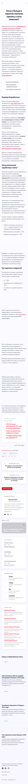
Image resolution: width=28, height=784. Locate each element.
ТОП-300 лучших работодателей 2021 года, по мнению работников (14, 426)
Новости (5, 453)
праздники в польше (10, 618)
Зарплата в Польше (9, 610)
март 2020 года (15, 103)
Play (10, 589)
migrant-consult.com (9, 546)
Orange (11, 576)
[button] (26, 3)
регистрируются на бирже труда (11, 148)
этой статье (22, 314)
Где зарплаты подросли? (13, 89)
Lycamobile (12, 596)
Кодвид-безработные (12, 82)
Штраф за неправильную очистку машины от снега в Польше (13, 530)
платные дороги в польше (11, 634)
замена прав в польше (10, 641)
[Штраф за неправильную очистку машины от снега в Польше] (14, 528)
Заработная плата (13, 453)
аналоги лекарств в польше (12, 627)
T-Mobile (11, 583)
